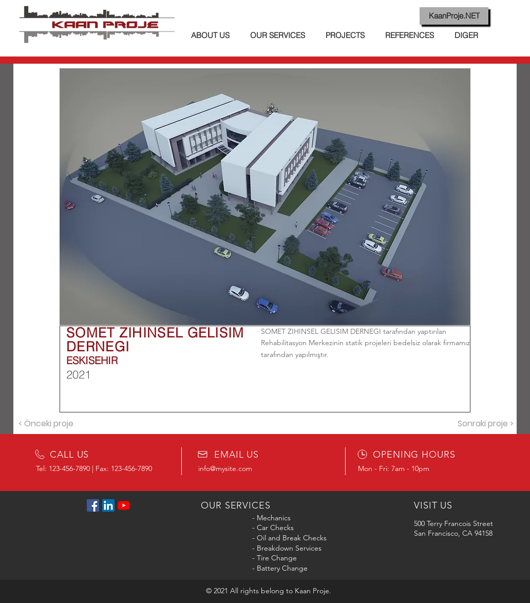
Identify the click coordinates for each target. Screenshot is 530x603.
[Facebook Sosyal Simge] (93, 505)
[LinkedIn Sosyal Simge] (108, 505)
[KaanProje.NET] (454, 16)
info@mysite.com (225, 468)
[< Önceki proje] (46, 423)
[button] (265, 196)
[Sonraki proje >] (485, 423)
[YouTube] (124, 505)
